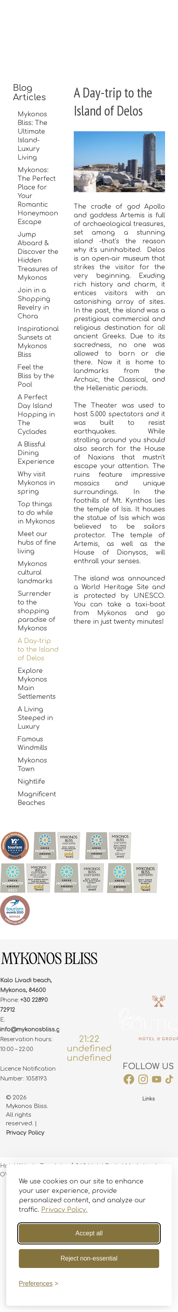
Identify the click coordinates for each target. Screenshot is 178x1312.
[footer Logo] (49, 963)
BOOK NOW (160, 14)
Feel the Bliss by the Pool (36, 376)
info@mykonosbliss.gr (31, 1030)
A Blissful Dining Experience (36, 453)
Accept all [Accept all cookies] (88, 1233)
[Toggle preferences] (38, 1283)
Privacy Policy (25, 1133)
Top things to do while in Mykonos (36, 513)
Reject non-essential (89, 1258)
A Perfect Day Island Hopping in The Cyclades (36, 414)
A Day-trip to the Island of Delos (38, 650)
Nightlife (31, 781)
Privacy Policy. (64, 1209)
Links (148, 1099)
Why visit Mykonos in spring (36, 483)
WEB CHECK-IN (115, 14)
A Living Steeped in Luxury (35, 718)
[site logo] (53, 14)
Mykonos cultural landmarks (35, 572)
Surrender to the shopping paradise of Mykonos (36, 611)
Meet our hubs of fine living (37, 543)
